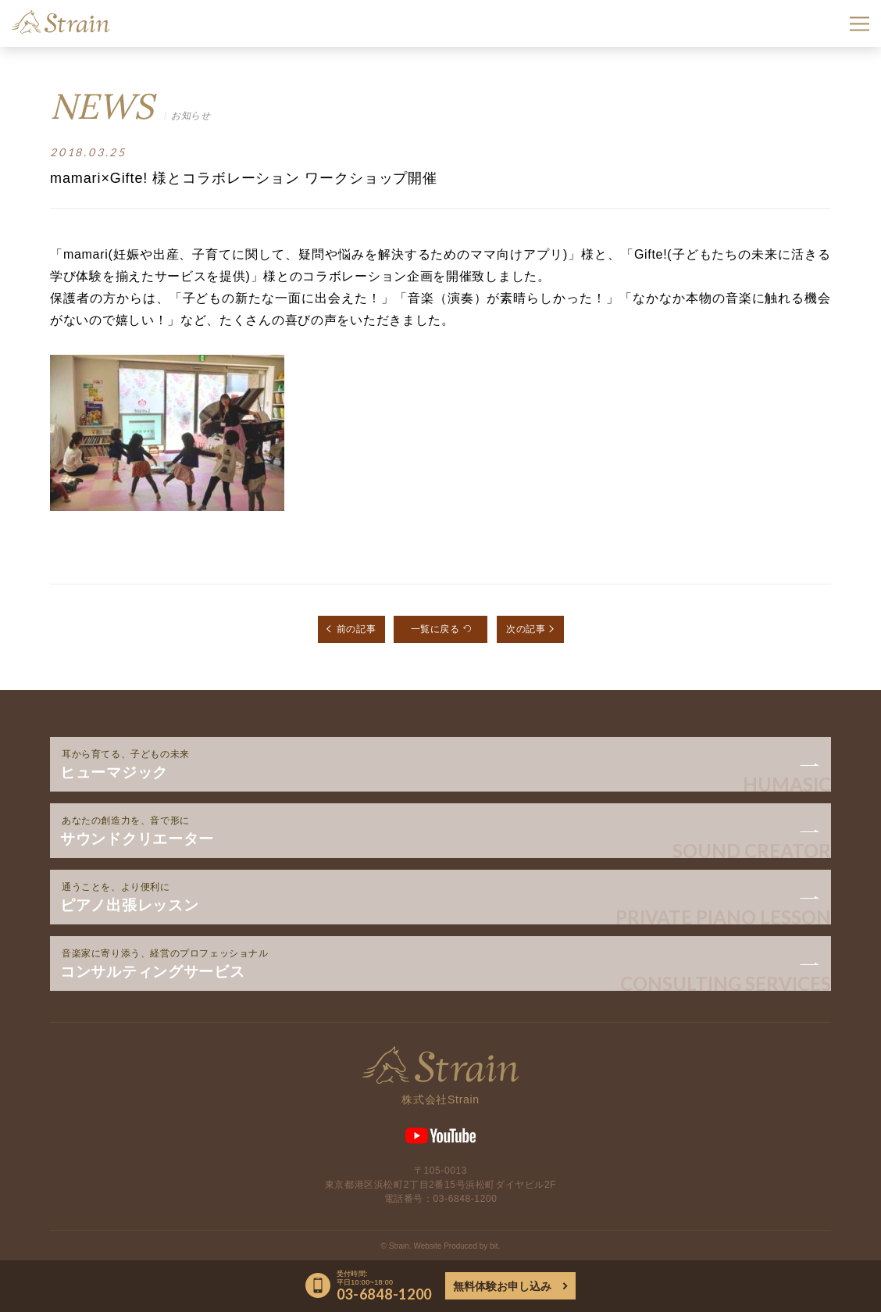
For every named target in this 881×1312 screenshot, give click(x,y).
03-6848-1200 (465, 1198)
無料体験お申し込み (502, 1286)
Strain (60, 22)
